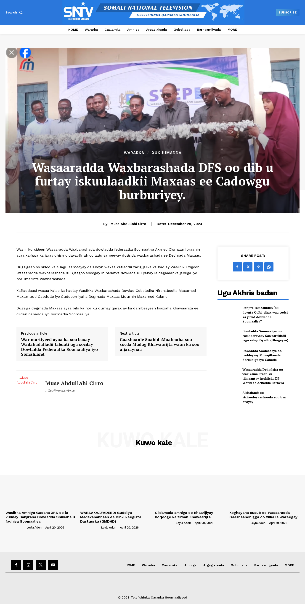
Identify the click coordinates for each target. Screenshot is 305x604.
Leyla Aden (34, 527)
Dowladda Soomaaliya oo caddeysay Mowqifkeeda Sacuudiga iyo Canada (262, 355)
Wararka (134, 153)
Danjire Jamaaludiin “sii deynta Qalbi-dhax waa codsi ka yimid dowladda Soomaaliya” (265, 314)
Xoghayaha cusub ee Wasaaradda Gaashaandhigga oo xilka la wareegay (263, 514)
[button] (15, 12)
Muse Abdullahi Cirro (128, 224)
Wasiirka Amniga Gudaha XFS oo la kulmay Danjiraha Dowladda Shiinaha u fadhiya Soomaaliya (40, 516)
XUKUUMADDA (166, 153)
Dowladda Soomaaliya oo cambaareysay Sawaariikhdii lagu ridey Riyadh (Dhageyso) (265, 335)
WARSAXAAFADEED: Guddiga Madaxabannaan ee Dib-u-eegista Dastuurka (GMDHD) (110, 516)
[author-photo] (15, 527)
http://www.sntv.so (60, 390)
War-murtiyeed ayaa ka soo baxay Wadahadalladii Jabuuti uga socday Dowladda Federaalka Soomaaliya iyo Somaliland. (59, 347)
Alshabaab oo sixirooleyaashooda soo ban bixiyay (264, 397)
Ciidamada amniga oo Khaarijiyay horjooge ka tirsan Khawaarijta (184, 514)
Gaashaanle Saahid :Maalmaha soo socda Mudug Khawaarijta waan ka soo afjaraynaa (159, 344)
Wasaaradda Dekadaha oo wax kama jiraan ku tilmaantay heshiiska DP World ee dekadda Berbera (263, 376)
